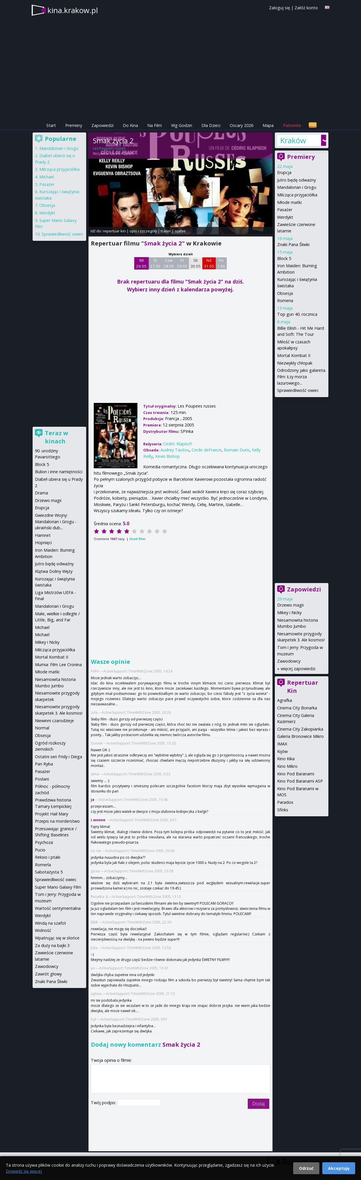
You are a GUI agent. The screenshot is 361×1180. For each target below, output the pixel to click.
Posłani (42, 779)
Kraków (293, 140)
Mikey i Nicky (289, 612)
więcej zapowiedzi (298, 668)
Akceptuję (338, 1168)
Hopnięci (43, 542)
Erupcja (284, 172)
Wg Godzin (181, 125)
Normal (42, 728)
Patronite (292, 125)
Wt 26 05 (141, 263)
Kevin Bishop (167, 456)
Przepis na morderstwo (57, 821)
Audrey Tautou (174, 450)
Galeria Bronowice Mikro (300, 736)
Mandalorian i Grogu (296, 187)
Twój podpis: (104, 1102)
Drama (41, 493)
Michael (46, 177)
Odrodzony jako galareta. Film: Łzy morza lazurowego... (301, 376)
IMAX (282, 744)
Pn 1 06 (221, 263)
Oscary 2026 (241, 125)
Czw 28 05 (169, 263)
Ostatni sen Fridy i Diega (58, 756)
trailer (166, 231)
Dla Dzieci (210, 125)
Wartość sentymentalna (58, 908)
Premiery (73, 125)
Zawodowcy (288, 661)
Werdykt (285, 217)
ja (92, 799)
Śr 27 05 (155, 263)
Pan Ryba (44, 764)
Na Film (154, 125)
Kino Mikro (287, 766)
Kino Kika (286, 758)
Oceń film (137, 539)
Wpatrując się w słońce (57, 938)
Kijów (282, 751)
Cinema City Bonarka (297, 708)
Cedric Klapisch (122, 153)
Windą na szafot (50, 923)
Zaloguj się (279, 7)
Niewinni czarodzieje (54, 720)
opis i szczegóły (143, 231)
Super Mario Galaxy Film (58, 887)
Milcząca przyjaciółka (297, 195)
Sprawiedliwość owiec (298, 390)
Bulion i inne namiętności (58, 471)
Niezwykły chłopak (294, 363)
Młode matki (289, 202)
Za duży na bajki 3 (52, 945)
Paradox (285, 802)
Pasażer (284, 209)
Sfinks (282, 810)
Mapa (268, 125)
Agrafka (284, 700)
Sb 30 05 (195, 263)
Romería (43, 864)
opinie (180, 231)
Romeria (285, 300)
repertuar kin (114, 231)
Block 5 (284, 258)
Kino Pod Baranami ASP (300, 781)
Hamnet (43, 535)
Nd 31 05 (209, 263)
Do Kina (130, 125)
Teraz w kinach (56, 437)
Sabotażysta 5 (49, 872)
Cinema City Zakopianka (300, 729)
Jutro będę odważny (296, 180)
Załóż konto (306, 7)
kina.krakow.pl (72, 10)
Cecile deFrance (207, 450)
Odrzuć (306, 1168)
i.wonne (98, 819)
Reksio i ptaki (47, 857)
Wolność (43, 930)
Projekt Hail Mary (51, 814)
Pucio (40, 850)
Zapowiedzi (102, 125)
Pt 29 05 (182, 263)
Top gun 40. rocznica (297, 314)
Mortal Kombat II (293, 355)
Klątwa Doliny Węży (53, 571)
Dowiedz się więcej (24, 1171)
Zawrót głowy (48, 974)
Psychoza (44, 842)
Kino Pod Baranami (295, 773)
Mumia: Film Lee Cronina (58, 664)
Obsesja (285, 293)
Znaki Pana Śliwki (293, 244)
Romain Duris (236, 450)
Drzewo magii (290, 605)
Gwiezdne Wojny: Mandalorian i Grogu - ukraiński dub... (56, 521)
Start (51, 125)
